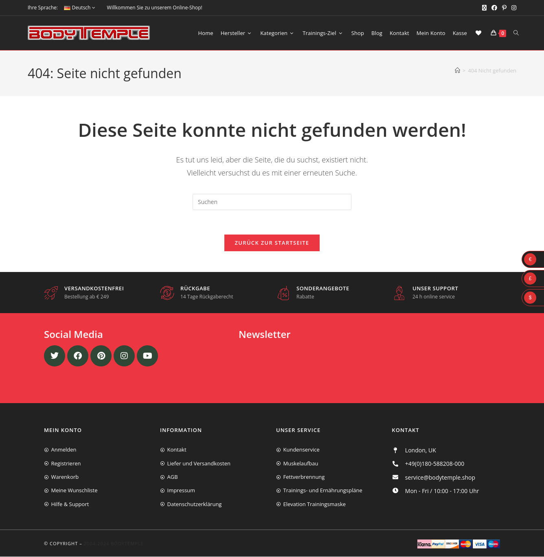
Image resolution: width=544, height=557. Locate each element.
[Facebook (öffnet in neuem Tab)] (494, 8)
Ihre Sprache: (43, 7)
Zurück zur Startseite (272, 243)
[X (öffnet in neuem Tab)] (484, 8)
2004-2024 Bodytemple (114, 543)
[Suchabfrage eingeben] (272, 202)
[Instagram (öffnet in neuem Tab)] (512, 8)
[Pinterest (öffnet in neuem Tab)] (504, 8)
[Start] (457, 70)
